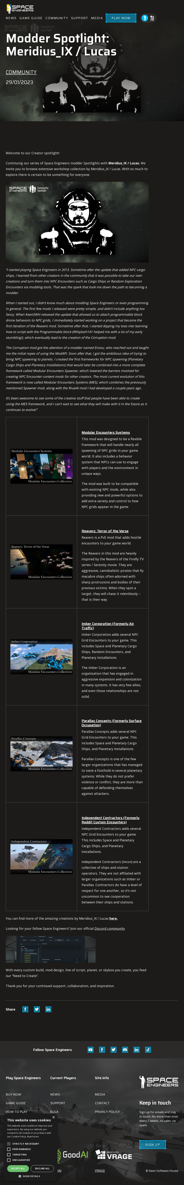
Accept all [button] (18, 1168)
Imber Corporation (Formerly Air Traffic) (108, 626)
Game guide (31, 18)
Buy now (13, 1094)
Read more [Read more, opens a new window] (33, 1136)
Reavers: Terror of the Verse (105, 531)
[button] (30, 1176)
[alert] (31, 1147)
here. (113, 918)
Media (97, 18)
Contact (102, 1103)
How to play (16, 1111)
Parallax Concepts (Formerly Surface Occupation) (112, 723)
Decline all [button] (42, 1168)
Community (56, 18)
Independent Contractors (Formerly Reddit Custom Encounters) (110, 820)
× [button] (53, 1117)
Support (79, 18)
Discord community (110, 928)
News (11, 18)
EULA (54, 1111)
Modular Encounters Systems (106, 432)
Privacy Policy (107, 1111)
